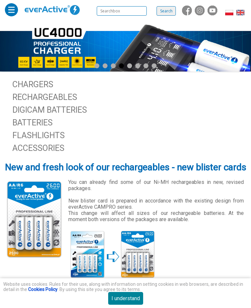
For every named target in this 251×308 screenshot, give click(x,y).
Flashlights (38, 135)
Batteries (32, 122)
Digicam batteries (49, 110)
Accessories (38, 148)
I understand (125, 298)
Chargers (32, 84)
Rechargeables (44, 97)
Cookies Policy (43, 289)
